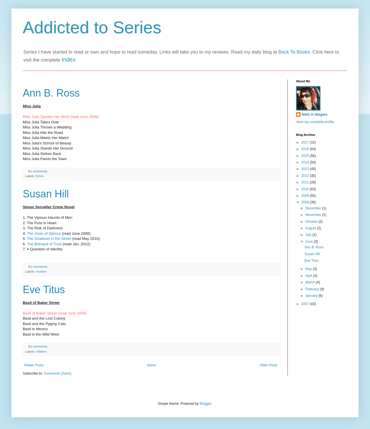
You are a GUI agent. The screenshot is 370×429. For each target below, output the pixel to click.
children (41, 351)
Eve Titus (44, 289)
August (311, 228)
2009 (305, 196)
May (309, 269)
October (311, 222)
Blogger (205, 404)
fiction (40, 176)
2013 (305, 169)
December (313, 208)
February (312, 289)
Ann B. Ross (51, 93)
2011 (305, 182)
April (309, 276)
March (310, 282)
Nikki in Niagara (314, 115)
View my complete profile (315, 122)
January (311, 296)
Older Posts (269, 365)
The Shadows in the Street (49, 238)
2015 (305, 156)
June (309, 242)
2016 (305, 149)
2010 (305, 189)
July (309, 235)
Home (151, 365)
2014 (305, 162)
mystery (41, 271)
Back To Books (294, 52)
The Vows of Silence (44, 233)
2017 (305, 142)
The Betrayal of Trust (44, 244)
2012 (305, 176)
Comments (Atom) (57, 373)
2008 (305, 202)
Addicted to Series (92, 27)
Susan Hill (46, 194)
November (313, 215)
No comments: (38, 171)
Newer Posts (34, 365)
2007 (305, 304)
